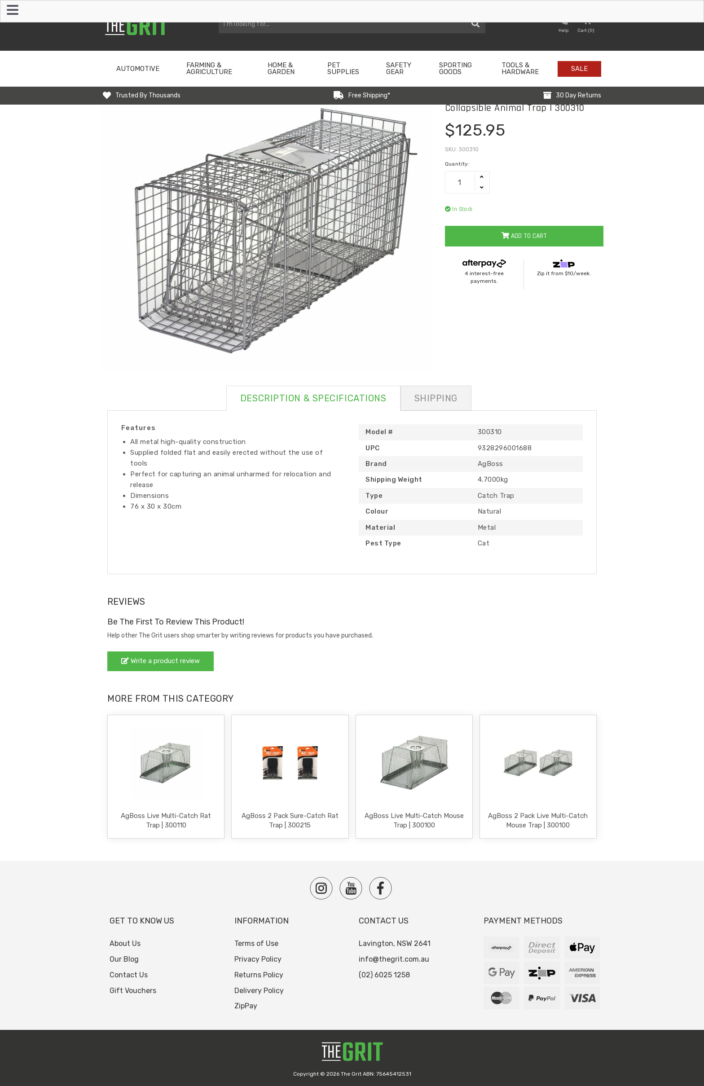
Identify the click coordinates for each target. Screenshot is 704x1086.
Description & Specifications (313, 398)
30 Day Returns (578, 95)
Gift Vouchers (133, 990)
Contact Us (129, 975)
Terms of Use (256, 943)
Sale (579, 69)
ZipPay (245, 1006)
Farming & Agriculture (209, 68)
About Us (125, 943)
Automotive (137, 69)
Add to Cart (524, 236)
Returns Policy (258, 975)
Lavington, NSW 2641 (395, 943)
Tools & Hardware (520, 68)
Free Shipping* (369, 95)
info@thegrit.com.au (394, 959)
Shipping (436, 398)
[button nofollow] (563, 25)
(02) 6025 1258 (384, 975)
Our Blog (124, 959)
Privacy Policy (258, 959)
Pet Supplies (343, 68)
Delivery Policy (259, 990)
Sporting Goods (455, 68)
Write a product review (160, 661)
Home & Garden (281, 68)
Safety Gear (398, 68)
